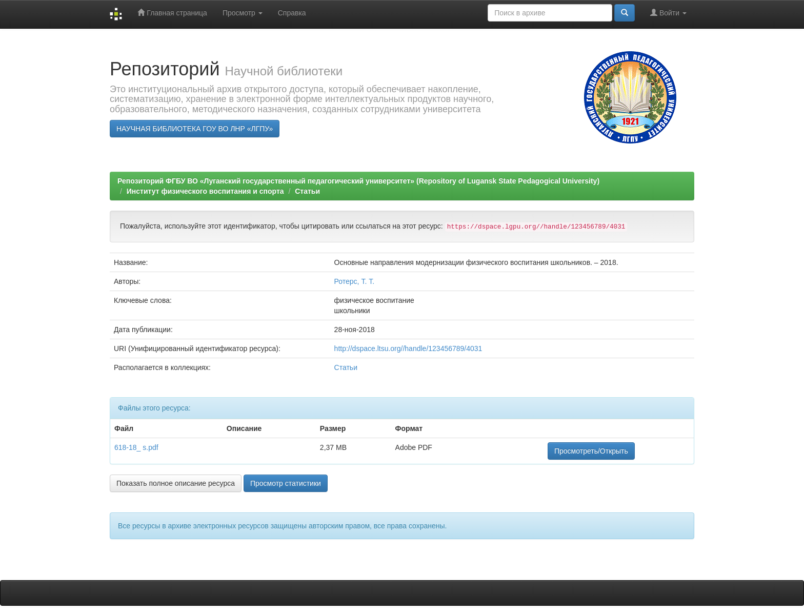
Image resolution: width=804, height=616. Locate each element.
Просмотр (243, 13)
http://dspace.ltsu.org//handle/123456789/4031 (408, 348)
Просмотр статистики (285, 483)
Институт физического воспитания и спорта (205, 191)
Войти (668, 12)
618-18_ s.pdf (136, 447)
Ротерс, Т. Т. (354, 281)
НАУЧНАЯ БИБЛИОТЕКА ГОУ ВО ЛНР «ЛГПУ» (194, 129)
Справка (292, 13)
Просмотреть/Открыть (591, 451)
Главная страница (172, 12)
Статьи (307, 191)
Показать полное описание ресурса (175, 483)
